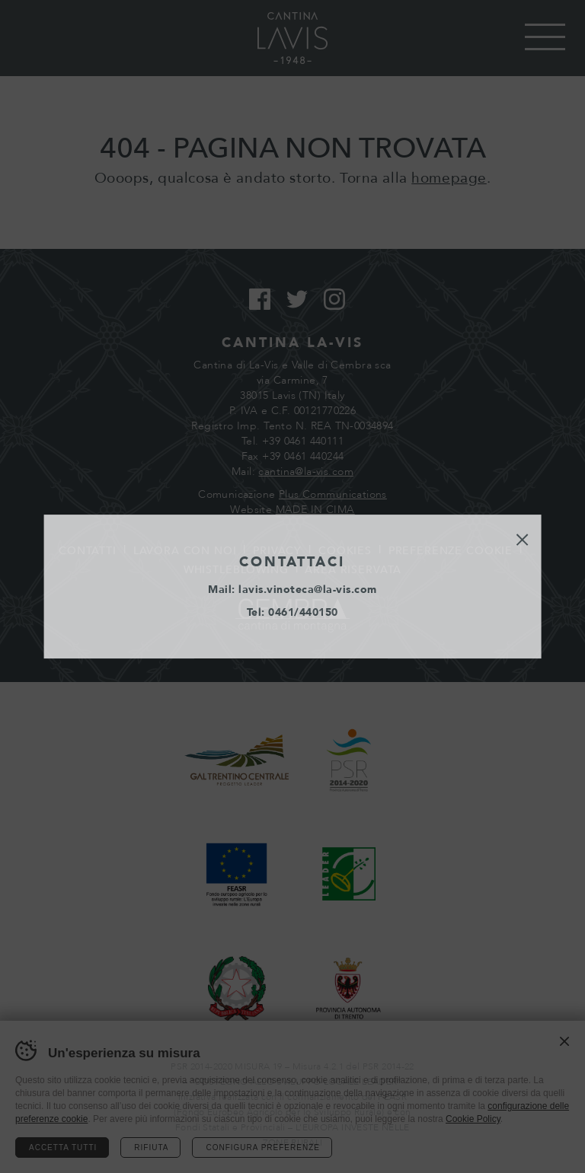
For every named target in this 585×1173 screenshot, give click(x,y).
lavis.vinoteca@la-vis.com (307, 589)
